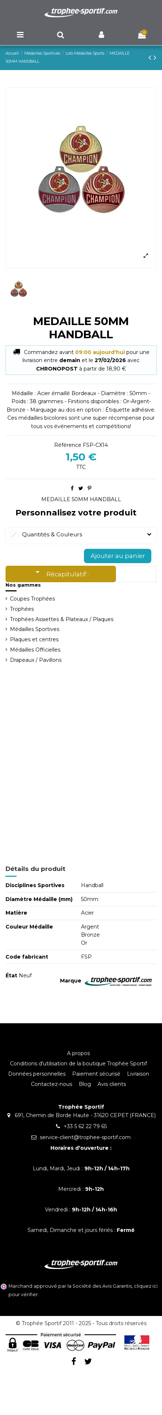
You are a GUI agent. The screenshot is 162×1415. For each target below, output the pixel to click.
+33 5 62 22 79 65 (85, 1126)
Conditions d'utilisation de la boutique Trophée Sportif (78, 1063)
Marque (70, 980)
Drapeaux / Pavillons (35, 660)
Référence (67, 445)
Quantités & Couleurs (81, 534)
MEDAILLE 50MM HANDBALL (81, 499)
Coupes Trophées (32, 598)
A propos (78, 1053)
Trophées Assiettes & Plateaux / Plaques (61, 619)
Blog (85, 1084)
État (11, 975)
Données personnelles (37, 1074)
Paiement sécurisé (96, 1074)
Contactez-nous (51, 1084)
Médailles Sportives (34, 629)
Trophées (22, 609)
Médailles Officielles (35, 649)
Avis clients (112, 1084)
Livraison (138, 1074)
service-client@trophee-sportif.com (85, 1137)
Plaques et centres (34, 639)
